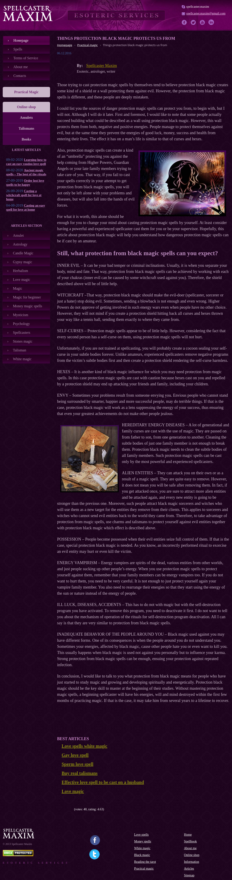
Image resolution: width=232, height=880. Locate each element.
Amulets (26, 117)
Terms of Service (25, 58)
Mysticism (20, 315)
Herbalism (20, 271)
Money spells (142, 841)
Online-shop (26, 107)
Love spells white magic (84, 746)
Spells (17, 49)
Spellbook (190, 841)
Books (26, 139)
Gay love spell (75, 755)
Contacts (19, 76)
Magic (17, 288)
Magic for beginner (27, 297)
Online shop (191, 855)
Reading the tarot (145, 861)
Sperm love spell (77, 764)
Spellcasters (21, 332)
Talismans (26, 128)
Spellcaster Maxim (101, 65)
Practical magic (144, 868)
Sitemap (189, 875)
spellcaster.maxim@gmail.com (205, 13)
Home (188, 834)
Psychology (21, 324)
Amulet (18, 235)
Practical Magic (26, 92)
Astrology (20, 244)
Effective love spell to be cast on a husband (103, 782)
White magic (22, 359)
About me (20, 67)
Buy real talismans (80, 773)
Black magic (142, 855)
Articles (189, 868)
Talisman (19, 350)
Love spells (141, 834)
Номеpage (21, 40)
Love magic (21, 279)
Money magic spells (27, 306)
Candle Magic (23, 253)
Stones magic (22, 341)
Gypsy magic (22, 262)
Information (191, 861)
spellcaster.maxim (197, 6)
